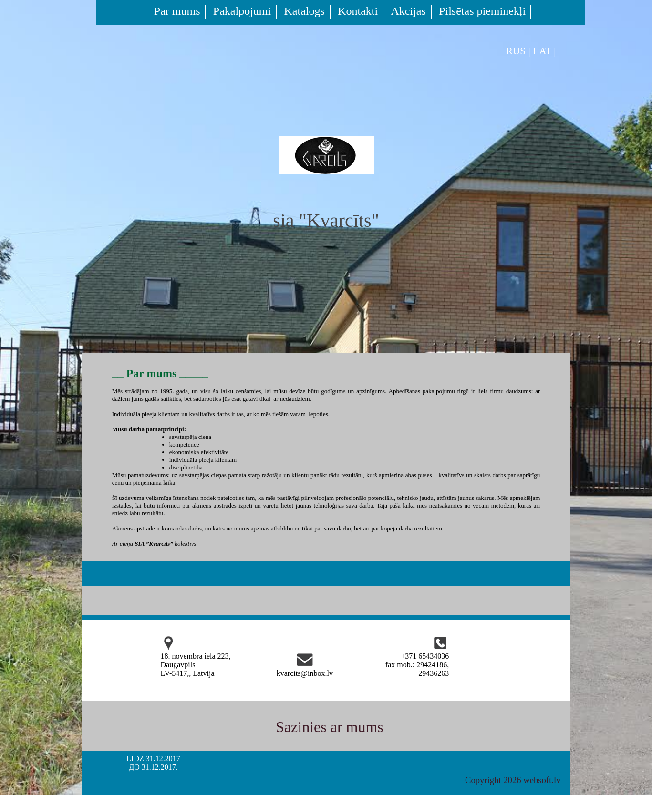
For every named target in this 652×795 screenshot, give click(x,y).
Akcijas (408, 11)
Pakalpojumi (242, 11)
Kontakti (358, 11)
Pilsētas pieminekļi (482, 11)
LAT (542, 51)
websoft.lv (541, 780)
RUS (516, 51)
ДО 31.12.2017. (153, 767)
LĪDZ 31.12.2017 (153, 758)
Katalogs (304, 11)
